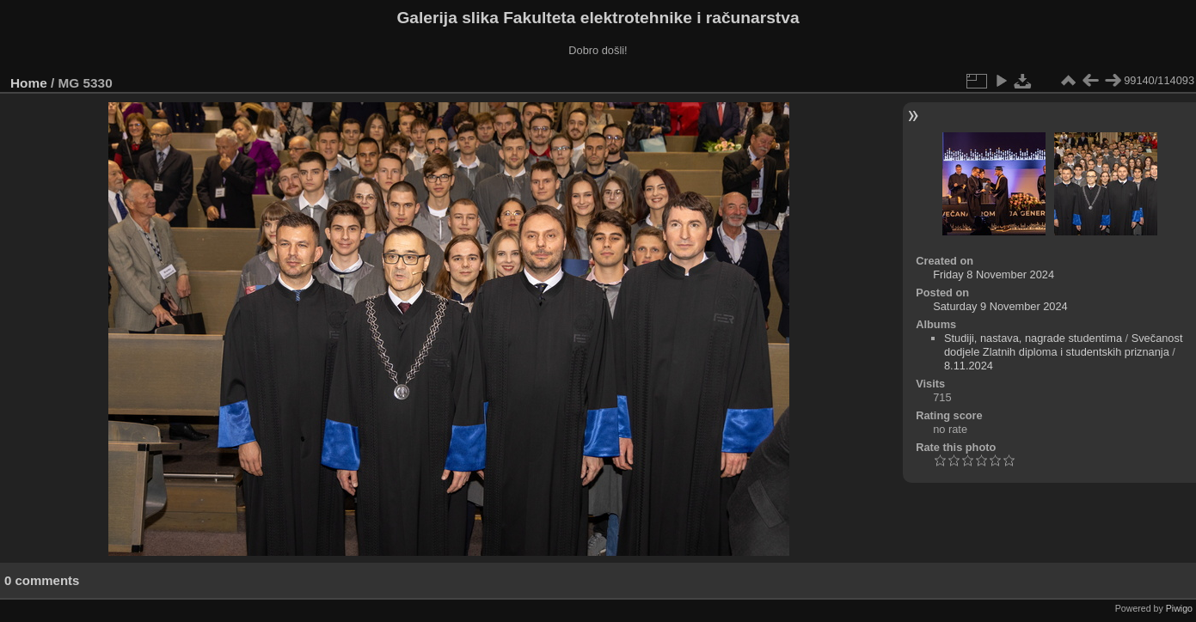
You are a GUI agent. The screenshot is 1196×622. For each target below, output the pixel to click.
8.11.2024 (968, 365)
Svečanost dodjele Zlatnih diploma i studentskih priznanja (1063, 345)
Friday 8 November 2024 (993, 274)
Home (28, 83)
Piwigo (1179, 608)
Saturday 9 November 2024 (1000, 306)
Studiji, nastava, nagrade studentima (1033, 338)
